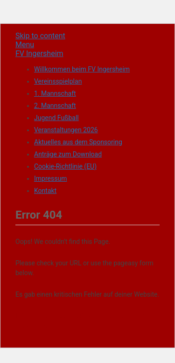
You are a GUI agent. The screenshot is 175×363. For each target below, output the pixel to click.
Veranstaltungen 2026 (66, 130)
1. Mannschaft (55, 93)
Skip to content (40, 35)
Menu (24, 44)
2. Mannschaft (55, 105)
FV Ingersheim (39, 53)
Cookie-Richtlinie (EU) (65, 166)
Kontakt (45, 190)
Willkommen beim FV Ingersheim (82, 69)
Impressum (50, 178)
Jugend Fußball (56, 117)
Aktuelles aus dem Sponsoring (78, 142)
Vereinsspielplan (58, 81)
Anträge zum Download (68, 154)
